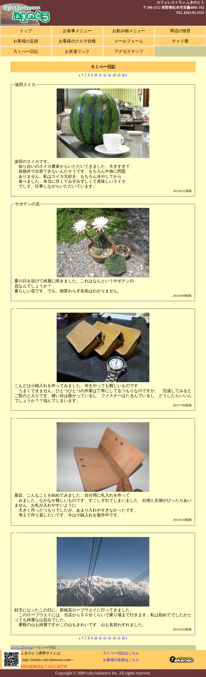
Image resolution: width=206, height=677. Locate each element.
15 (118, 74)
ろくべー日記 (25, 51)
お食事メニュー (77, 31)
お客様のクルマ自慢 (77, 41)
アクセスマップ (128, 51)
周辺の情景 (180, 31)
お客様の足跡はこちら (121, 660)
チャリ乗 (180, 41)
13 (109, 74)
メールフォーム (128, 41)
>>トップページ (22, 647)
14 (114, 74)
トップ (26, 31)
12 (104, 74)
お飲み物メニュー (128, 31)
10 (95, 74)
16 (123, 74)
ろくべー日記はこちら (121, 653)
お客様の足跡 (25, 41)
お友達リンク (77, 51)
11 (100, 74)
